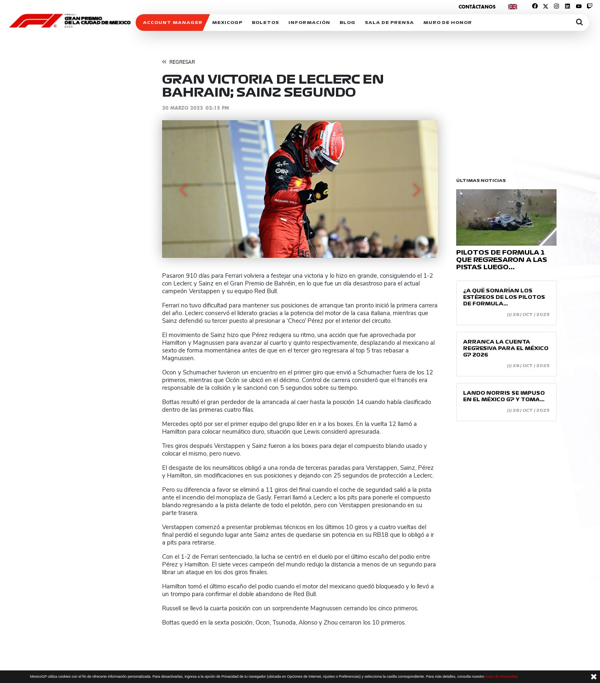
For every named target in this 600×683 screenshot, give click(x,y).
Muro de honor (447, 22)
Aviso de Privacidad (501, 676)
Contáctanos (477, 7)
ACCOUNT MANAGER (173, 22)
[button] (183, 189)
